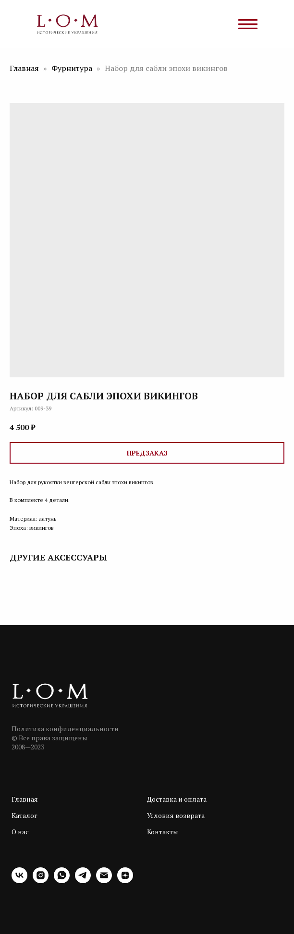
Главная (24, 68)
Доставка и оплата (177, 799)
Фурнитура (72, 68)
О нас (20, 831)
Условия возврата (176, 815)
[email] (104, 880)
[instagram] (41, 880)
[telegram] (83, 880)
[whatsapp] (62, 880)
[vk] (19, 880)
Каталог (24, 815)
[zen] (125, 880)
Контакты (162, 831)
